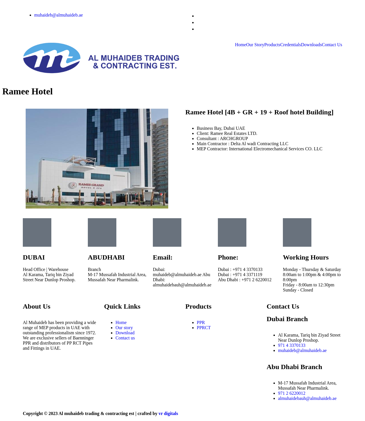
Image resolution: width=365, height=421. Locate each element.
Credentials (290, 44)
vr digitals (168, 413)
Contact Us (332, 44)
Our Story (255, 44)
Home (240, 44)
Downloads (311, 44)
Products (272, 44)
